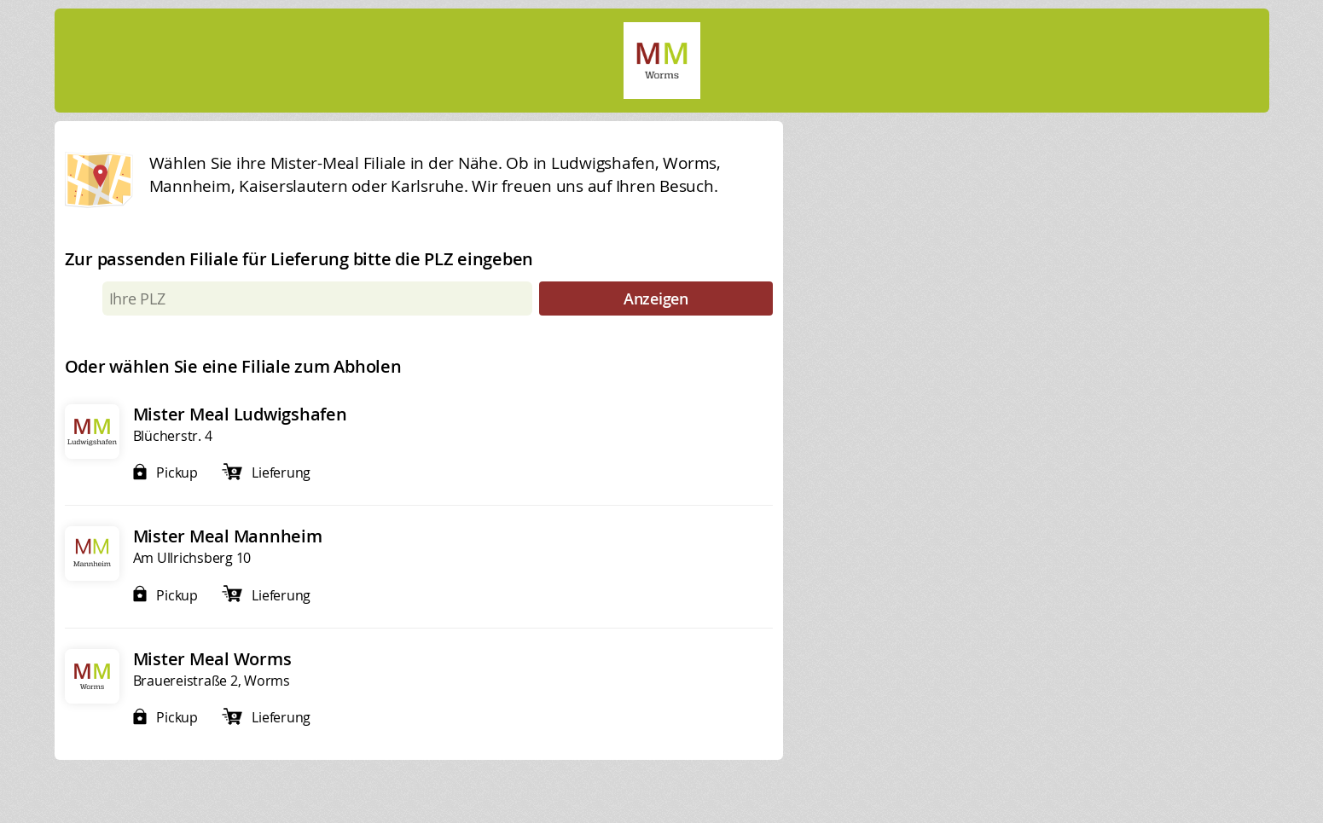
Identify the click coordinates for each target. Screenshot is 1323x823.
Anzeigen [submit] (656, 298)
